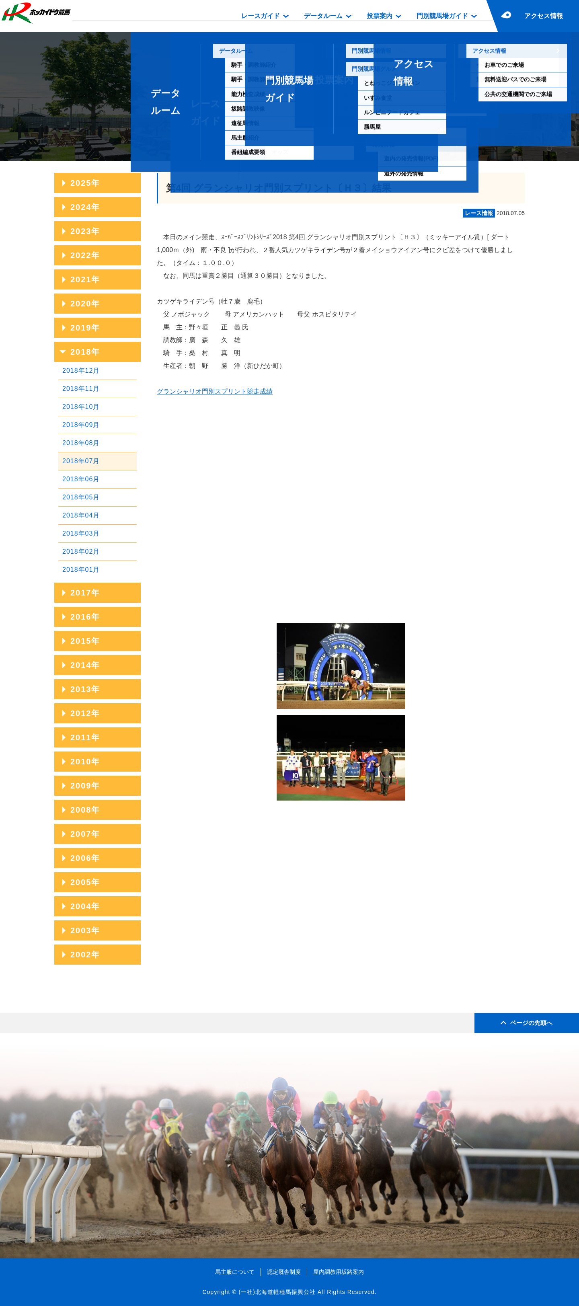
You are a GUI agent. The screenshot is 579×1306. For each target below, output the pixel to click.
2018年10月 (81, 406)
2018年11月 (81, 388)
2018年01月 (81, 569)
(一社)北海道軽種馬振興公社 (276, 1292)
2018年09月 (81, 424)
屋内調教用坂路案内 (338, 1272)
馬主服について (235, 1272)
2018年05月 (81, 497)
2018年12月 (81, 370)
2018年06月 (81, 479)
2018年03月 (81, 533)
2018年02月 (81, 551)
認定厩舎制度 (284, 1272)
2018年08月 (81, 442)
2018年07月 (81, 461)
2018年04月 (81, 515)
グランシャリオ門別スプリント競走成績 (215, 391)
